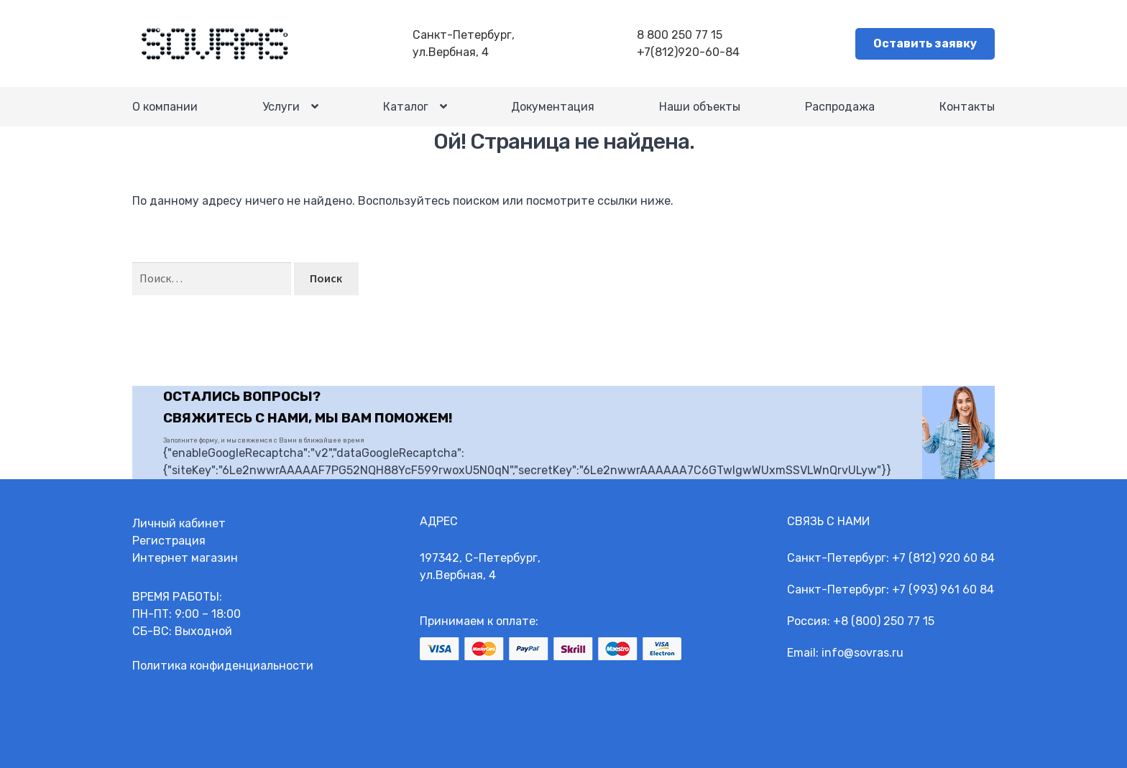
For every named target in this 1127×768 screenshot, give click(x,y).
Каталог (405, 107)
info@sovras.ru (862, 653)
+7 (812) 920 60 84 (943, 558)
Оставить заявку (925, 43)
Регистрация (169, 540)
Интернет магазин (185, 558)
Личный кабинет (179, 523)
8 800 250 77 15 (679, 35)
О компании (165, 107)
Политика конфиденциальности (222, 665)
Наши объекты (699, 107)
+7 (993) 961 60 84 (943, 589)
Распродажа (840, 107)
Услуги (281, 107)
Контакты (967, 107)
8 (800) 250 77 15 (887, 621)
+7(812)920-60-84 (688, 52)
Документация (552, 107)
